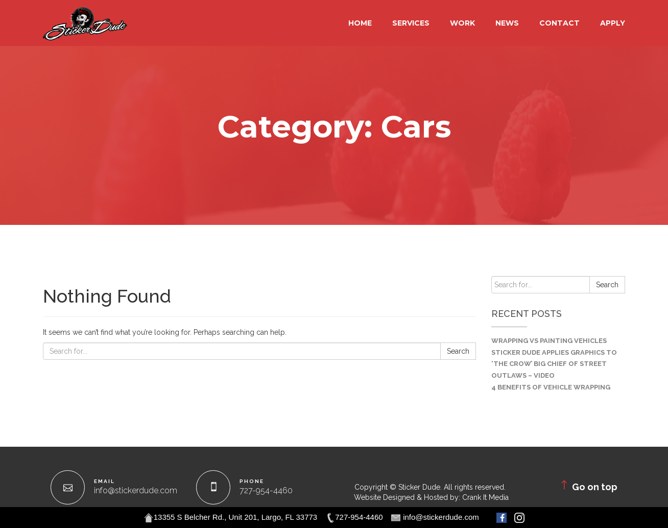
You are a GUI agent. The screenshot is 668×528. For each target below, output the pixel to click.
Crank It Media (485, 497)
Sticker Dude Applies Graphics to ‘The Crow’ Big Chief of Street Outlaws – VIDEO (554, 364)
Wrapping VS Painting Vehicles (549, 341)
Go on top (587, 485)
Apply (612, 23)
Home (360, 23)
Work (462, 23)
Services (411, 23)
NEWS (507, 23)
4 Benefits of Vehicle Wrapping (550, 387)
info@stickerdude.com (135, 490)
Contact (559, 23)
